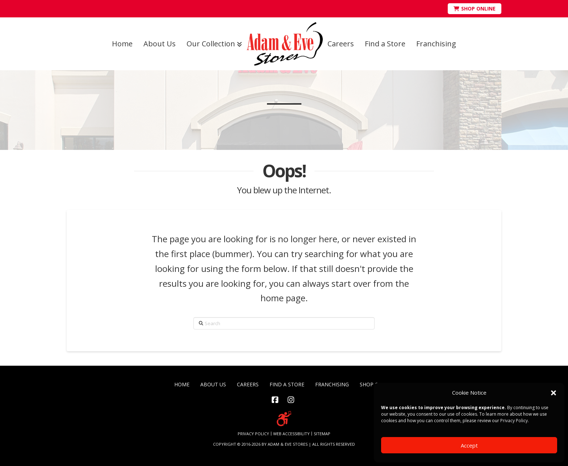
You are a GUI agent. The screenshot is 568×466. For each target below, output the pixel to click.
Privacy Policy (514, 420)
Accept (469, 445)
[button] (553, 392)
